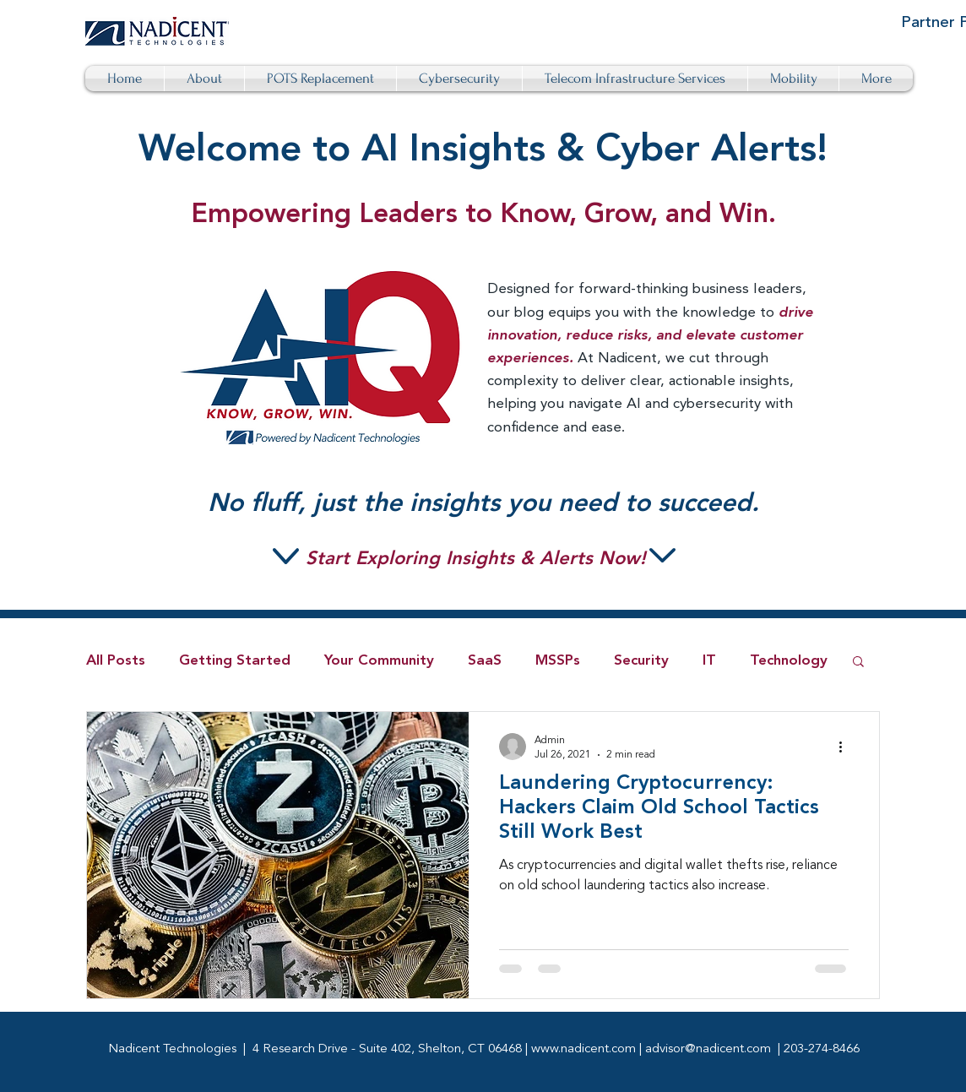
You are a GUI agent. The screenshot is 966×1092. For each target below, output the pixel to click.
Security (641, 661)
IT (709, 661)
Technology (789, 661)
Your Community (379, 661)
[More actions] (846, 746)
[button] (858, 662)
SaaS (485, 661)
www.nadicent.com (583, 1049)
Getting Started (234, 661)
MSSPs (557, 661)
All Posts (115, 661)
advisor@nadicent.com (708, 1049)
